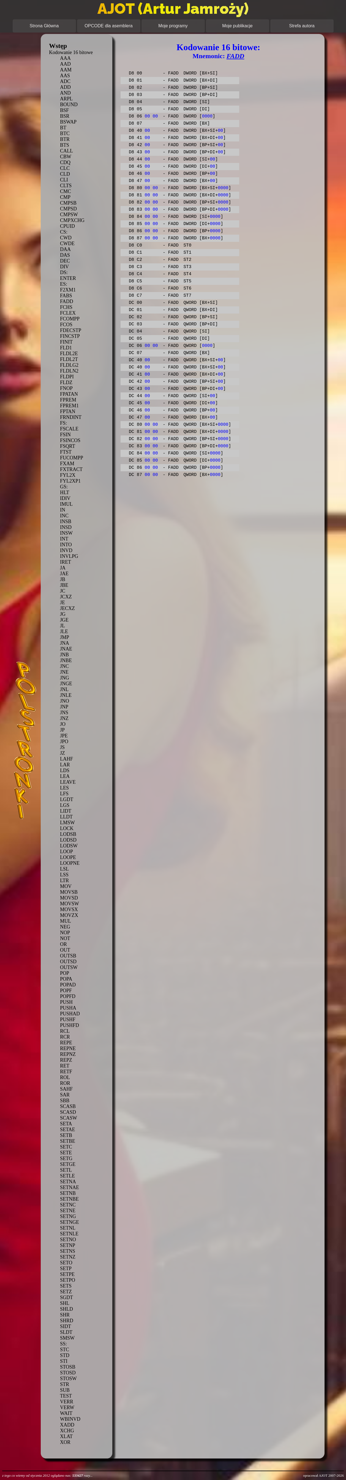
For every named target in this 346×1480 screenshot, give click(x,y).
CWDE (67, 243)
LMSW (67, 822)
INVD (66, 550)
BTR (65, 139)
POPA (66, 979)
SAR (65, 1095)
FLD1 (66, 347)
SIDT (65, 1326)
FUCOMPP (71, 458)
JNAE (66, 649)
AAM (66, 70)
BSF (64, 110)
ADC (65, 81)
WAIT (66, 1413)
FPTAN (67, 411)
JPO (64, 741)
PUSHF (67, 1019)
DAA (65, 249)
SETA (66, 1123)
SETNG (68, 1216)
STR (64, 1384)
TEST (66, 1396)
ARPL (66, 98)
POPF (66, 990)
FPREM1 (69, 405)
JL (62, 625)
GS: (64, 486)
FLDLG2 (69, 365)
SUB (65, 1390)
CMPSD (68, 209)
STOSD (68, 1372)
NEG (65, 927)
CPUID (67, 226)
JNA (64, 643)
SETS (66, 1286)
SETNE (67, 1210)
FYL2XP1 (70, 481)
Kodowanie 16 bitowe (71, 52)
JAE (64, 573)
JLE (64, 631)
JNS (64, 712)
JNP (64, 707)
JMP (64, 637)
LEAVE (68, 782)
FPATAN (69, 394)
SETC (66, 1147)
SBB (64, 1100)
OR (63, 944)
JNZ (64, 718)
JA (63, 568)
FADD (66, 301)
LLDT (66, 817)
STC (64, 1349)
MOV (66, 886)
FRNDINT (70, 417)
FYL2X (67, 475)
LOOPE (68, 857)
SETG (66, 1158)
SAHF (66, 1089)
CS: (63, 232)
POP (64, 973)
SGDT (66, 1297)
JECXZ (67, 608)
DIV (64, 266)
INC (64, 515)
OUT (65, 950)
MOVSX (69, 909)
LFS (64, 793)
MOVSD (69, 898)
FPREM (68, 400)
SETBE (67, 1141)
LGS (64, 805)
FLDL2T (69, 359)
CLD (65, 174)
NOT (65, 938)
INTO (66, 544)
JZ (62, 753)
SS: (63, 1344)
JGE (64, 620)
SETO (66, 1262)
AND (65, 93)
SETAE (67, 1129)
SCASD (68, 1112)
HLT (64, 492)
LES (64, 788)
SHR (65, 1315)
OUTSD (68, 961)
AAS (65, 75)
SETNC (68, 1205)
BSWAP (68, 122)
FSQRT (67, 446)
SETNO (68, 1239)
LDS (64, 770)
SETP (66, 1268)
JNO (64, 701)
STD (64, 1355)
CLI (64, 180)
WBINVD (70, 1419)
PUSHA (68, 1008)
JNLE (66, 695)
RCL (65, 1031)
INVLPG (69, 556)
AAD (65, 64)
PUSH (66, 1002)
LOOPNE (70, 863)
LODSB (68, 834)
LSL (64, 869)
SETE (66, 1152)
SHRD (66, 1320)
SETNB (68, 1193)
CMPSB (68, 203)
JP (62, 730)
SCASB (68, 1106)
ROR (65, 1083)
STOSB (67, 1367)
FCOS (66, 324)
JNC (64, 666)
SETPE (67, 1274)
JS (62, 747)
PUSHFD (69, 1025)
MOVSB (69, 892)
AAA (65, 58)
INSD (66, 527)
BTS (64, 145)
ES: (63, 284)
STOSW (68, 1378)
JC (62, 591)
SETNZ (67, 1257)
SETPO (67, 1280)
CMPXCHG (72, 220)
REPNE (68, 1048)
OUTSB (68, 956)
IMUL (66, 504)
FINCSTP (70, 336)
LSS (64, 874)
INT (64, 539)
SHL (64, 1303)
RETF (66, 1071)
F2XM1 (68, 290)
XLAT (66, 1436)
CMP (65, 197)
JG (63, 614)
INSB (65, 521)
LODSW (69, 846)
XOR (65, 1442)
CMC (65, 191)
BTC (65, 133)
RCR (65, 1037)
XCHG (67, 1430)
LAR (65, 764)
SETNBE (69, 1199)
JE (62, 602)
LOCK (66, 828)
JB (62, 579)
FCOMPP (70, 319)
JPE (64, 735)
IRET (65, 562)
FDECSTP (70, 330)
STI (63, 1361)
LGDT (66, 799)
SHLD (66, 1309)
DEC (65, 261)
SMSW (67, 1338)
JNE (64, 672)
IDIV (65, 498)
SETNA (68, 1181)
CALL (66, 151)
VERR (66, 1401)
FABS (66, 295)
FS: (63, 423)
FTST (66, 452)
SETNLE (69, 1234)
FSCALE (69, 429)
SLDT (66, 1332)
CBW (65, 156)
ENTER (68, 278)
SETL (66, 1170)
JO (63, 724)
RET (64, 1066)
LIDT (65, 811)
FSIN (65, 434)
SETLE (67, 1176)
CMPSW (69, 214)
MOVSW (69, 903)
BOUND (69, 104)
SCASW (68, 1118)
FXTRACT (71, 469)
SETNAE (69, 1187)
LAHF (66, 759)
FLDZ (66, 382)
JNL (64, 689)
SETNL (67, 1228)
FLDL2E (69, 353)
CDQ (65, 162)
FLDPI (67, 376)
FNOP (66, 388)
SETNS (67, 1251)
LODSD (68, 840)
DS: (64, 272)
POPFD (67, 996)
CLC (65, 168)
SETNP (67, 1245)
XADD (67, 1425)
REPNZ (68, 1054)
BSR (64, 116)
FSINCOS (70, 440)
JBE (64, 585)
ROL (65, 1077)
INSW (66, 533)
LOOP (66, 851)
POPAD (68, 984)
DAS (65, 255)
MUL (65, 921)
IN (62, 510)
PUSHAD (70, 1013)
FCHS (66, 307)
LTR (64, 880)
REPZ (66, 1060)
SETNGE (69, 1222)
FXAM (67, 463)
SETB (66, 1135)
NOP (65, 932)
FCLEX (68, 313)
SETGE (67, 1164)
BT (63, 127)
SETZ (66, 1291)
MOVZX (69, 915)
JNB (64, 654)
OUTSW (69, 967)
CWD (66, 237)
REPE (66, 1042)
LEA (65, 776)
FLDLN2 (69, 371)
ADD (65, 87)
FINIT (66, 342)
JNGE (66, 683)
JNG (64, 678)
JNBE (66, 660)
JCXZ (66, 597)
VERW (67, 1407)
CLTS (66, 185)
